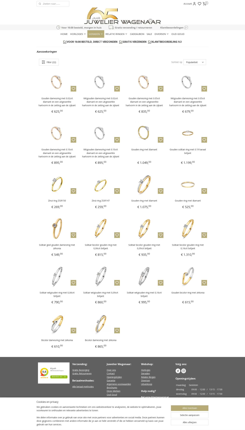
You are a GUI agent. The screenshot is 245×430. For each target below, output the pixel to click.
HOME (64, 34)
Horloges (145, 370)
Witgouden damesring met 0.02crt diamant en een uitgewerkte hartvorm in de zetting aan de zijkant (100, 102)
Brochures (112, 387)
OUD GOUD (177, 34)
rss (141, 424)
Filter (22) (49, 62)
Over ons (111, 370)
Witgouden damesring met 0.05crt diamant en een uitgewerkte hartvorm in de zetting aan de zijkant (187, 102)
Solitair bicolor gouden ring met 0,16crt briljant (188, 246)
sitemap (135, 424)
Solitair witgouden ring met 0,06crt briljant (57, 294)
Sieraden (145, 373)
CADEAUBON (137, 34)
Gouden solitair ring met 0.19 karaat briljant (188, 151)
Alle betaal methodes (83, 386)
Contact (111, 373)
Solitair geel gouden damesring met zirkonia (57, 246)
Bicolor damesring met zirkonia (57, 340)
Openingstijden (114, 377)
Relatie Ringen (148, 377)
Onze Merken (113, 390)
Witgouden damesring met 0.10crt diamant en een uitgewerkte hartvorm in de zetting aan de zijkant (100, 153)
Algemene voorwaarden (119, 384)
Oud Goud (112, 394)
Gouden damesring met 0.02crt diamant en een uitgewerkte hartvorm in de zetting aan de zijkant (57, 102)
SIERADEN (96, 34)
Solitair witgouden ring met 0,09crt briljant (100, 294)
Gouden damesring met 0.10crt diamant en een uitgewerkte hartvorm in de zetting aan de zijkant (57, 153)
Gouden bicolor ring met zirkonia (187, 292)
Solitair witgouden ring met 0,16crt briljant (144, 294)
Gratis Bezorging (80, 370)
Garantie (111, 380)
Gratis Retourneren (82, 373)
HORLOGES (78, 34)
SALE (149, 34)
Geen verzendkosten (118, 411)
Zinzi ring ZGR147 (101, 200)
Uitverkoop (146, 384)
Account (190, 4)
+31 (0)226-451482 (155, 400)
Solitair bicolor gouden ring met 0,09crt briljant (144, 246)
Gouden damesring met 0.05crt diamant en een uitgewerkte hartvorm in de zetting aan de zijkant (144, 102)
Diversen (145, 380)
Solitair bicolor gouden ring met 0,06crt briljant (101, 246)
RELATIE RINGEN (116, 34)
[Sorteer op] (195, 62)
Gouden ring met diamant (144, 149)
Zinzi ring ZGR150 (57, 200)
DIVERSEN (162, 34)
